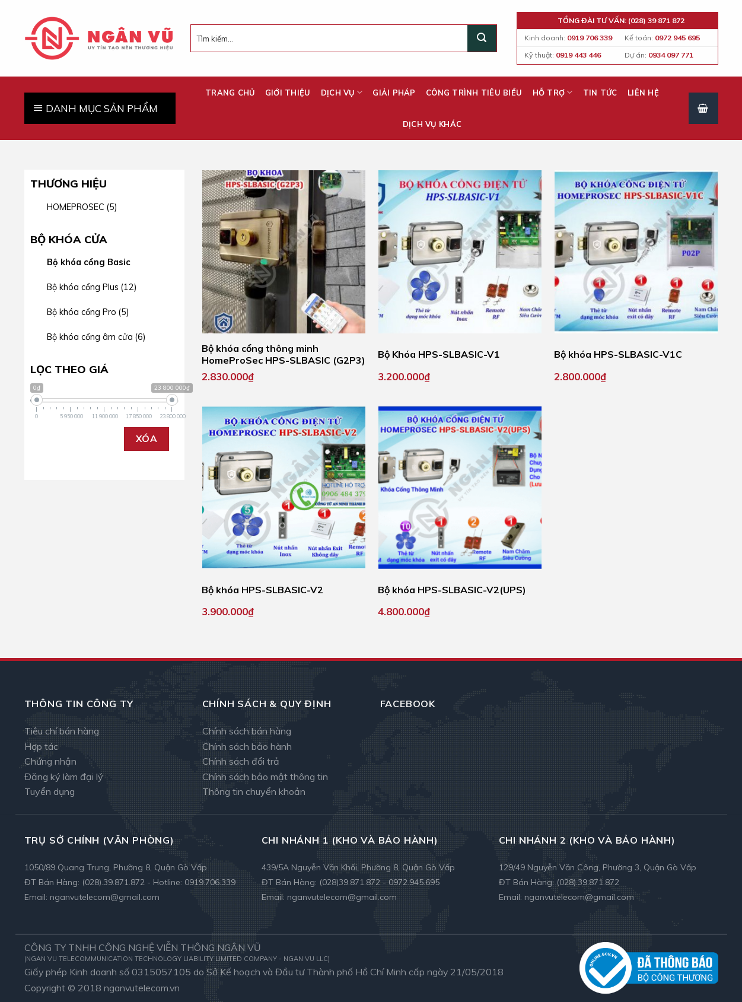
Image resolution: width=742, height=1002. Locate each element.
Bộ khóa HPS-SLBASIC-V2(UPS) (452, 590)
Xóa (146, 438)
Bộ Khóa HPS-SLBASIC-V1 (439, 354)
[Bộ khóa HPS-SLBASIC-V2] (284, 487)
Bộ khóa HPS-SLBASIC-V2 (262, 590)
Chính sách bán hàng (246, 731)
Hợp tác (41, 746)
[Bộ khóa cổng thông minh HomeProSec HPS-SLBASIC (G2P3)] (284, 252)
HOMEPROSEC (82, 207)
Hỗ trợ (553, 92)
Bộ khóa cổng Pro (88, 312)
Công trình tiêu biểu (474, 92)
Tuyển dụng (49, 791)
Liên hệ (643, 92)
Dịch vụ (341, 92)
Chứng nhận (50, 761)
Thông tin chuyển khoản (253, 791)
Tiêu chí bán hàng (61, 731)
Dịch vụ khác (432, 124)
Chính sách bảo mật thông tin (265, 776)
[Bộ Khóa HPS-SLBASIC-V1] (460, 252)
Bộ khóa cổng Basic (88, 262)
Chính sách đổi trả (240, 761)
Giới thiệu (288, 92)
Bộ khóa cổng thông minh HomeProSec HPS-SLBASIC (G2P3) (283, 354)
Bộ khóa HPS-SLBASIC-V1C (618, 354)
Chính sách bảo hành (247, 746)
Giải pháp (393, 92)
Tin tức (600, 92)
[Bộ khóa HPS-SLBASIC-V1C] (636, 252)
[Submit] (481, 38)
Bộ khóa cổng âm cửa (96, 337)
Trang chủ (229, 92)
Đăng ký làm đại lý (63, 776)
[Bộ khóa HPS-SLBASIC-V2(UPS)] (460, 487)
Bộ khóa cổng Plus (92, 287)
